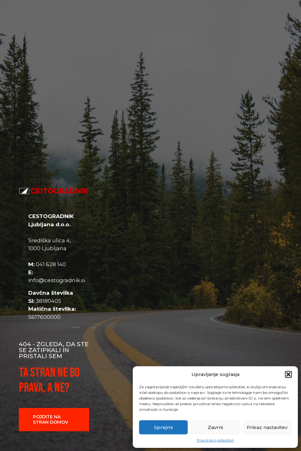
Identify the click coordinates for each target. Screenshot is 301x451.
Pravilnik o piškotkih (215, 440)
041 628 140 (51, 264)
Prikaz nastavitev (267, 427)
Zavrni (215, 427)
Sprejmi (163, 427)
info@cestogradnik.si (56, 280)
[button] (288, 374)
